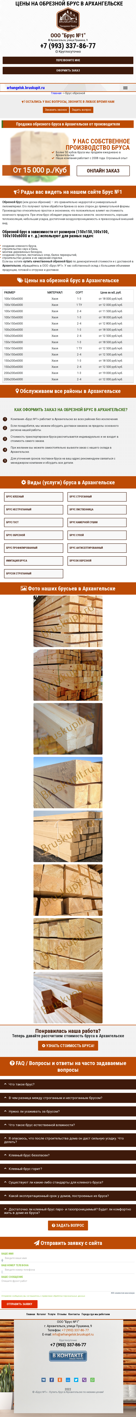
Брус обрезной (15, 535)
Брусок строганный (18, 573)
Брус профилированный (21, 547)
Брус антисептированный (86, 547)
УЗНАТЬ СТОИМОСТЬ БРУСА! (68, 1045)
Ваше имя (7, 1252)
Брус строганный (81, 496)
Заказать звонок (56, 109)
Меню (125, 86)
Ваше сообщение (12, 1275)
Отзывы (62, 1313)
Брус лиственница (81, 509)
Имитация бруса (16, 560)
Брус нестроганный (18, 509)
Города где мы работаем (96, 1313)
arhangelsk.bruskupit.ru (26, 87)
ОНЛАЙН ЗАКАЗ (103, 171)
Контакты (74, 1313)
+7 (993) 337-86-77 (68, 46)
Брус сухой (77, 535)
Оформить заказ (68, 70)
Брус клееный (15, 496)
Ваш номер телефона (15, 1264)
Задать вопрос (81, 109)
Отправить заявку (19, 1303)
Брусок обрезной (80, 560)
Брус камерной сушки (84, 522)
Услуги (51, 1313)
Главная (30, 1313)
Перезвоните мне (68, 60)
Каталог (41, 1313)
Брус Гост (12, 522)
